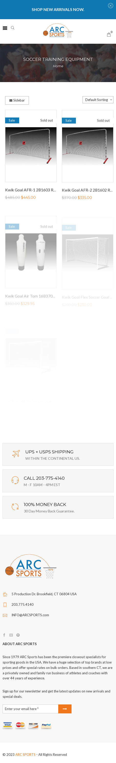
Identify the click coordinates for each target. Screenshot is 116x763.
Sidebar (17, 100)
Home (58, 66)
